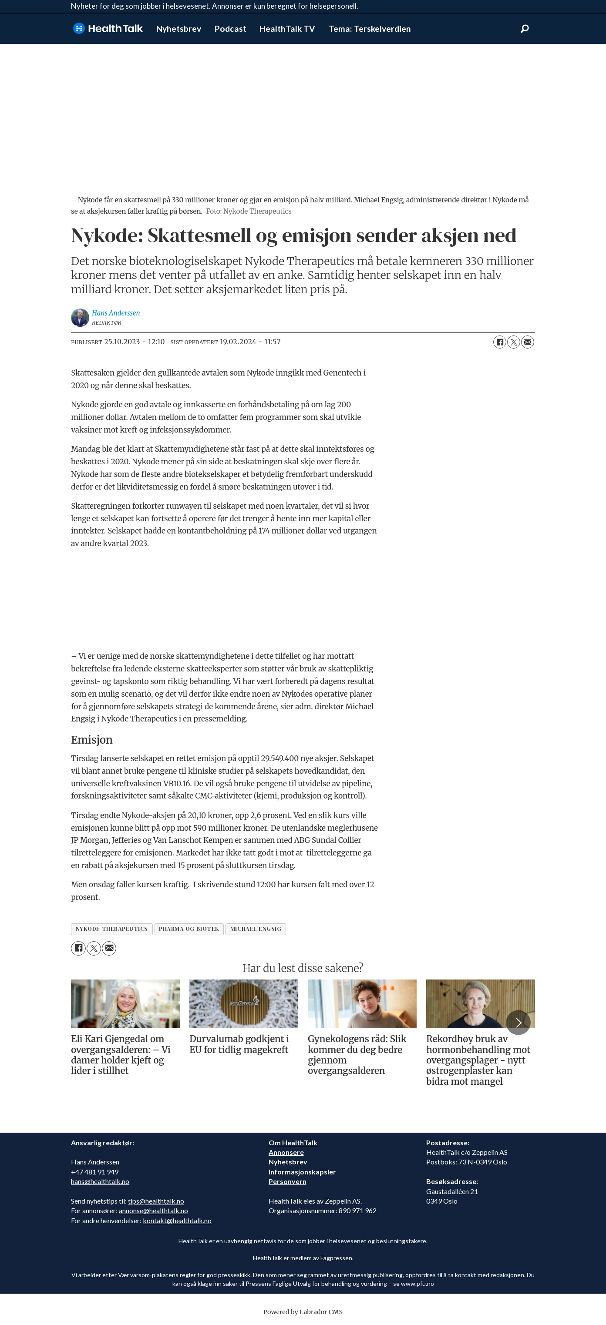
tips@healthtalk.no (156, 1201)
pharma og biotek (189, 929)
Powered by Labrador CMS (303, 1312)
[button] (518, 1022)
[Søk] (524, 28)
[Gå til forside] (108, 28)
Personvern (287, 1181)
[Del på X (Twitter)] (513, 342)
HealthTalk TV (287, 28)
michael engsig (256, 929)
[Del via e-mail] (527, 342)
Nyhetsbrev (178, 28)
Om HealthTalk (293, 1142)
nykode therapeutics (112, 929)
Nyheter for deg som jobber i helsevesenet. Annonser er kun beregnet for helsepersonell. (214, 5)
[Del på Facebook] (499, 342)
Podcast (230, 28)
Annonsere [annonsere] (286, 1152)
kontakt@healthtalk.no (177, 1220)
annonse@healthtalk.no (153, 1210)
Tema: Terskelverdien (370, 28)
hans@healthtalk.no (100, 1181)
